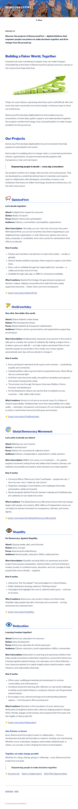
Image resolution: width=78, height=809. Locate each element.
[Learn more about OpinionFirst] (22, 293)
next (16, 791)
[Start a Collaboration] (32, 774)
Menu (39, 20)
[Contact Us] (13, 774)
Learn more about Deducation (22, 722)
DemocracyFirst (19, 7)
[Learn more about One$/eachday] (23, 416)
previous (9, 791)
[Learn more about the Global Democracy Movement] (32, 518)
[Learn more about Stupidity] (21, 612)
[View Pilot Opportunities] (55, 774)
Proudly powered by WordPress (16, 803)
